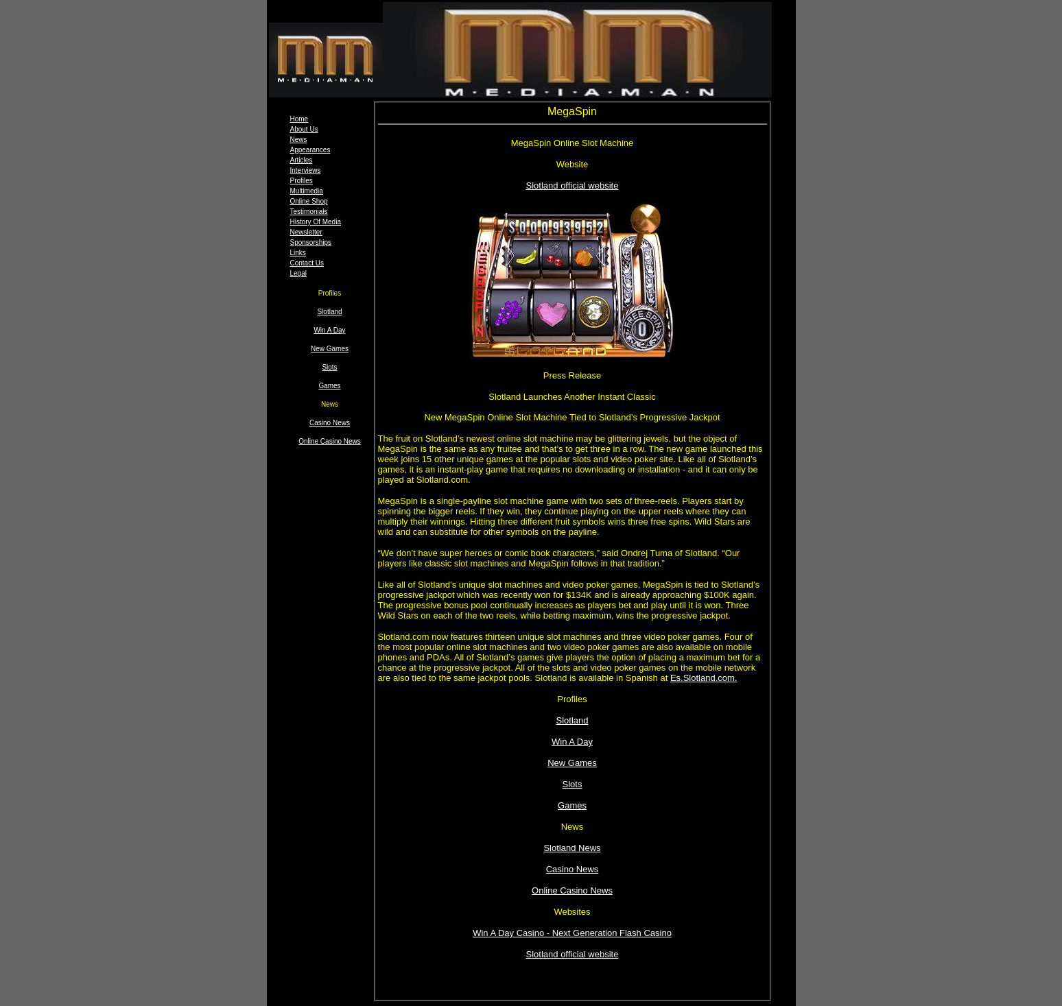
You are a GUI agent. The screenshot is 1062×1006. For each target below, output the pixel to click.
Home (299, 119)
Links (298, 252)
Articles (301, 160)
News (298, 139)
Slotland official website (572, 185)
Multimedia (306, 191)
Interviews (305, 170)
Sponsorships (311, 242)
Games (329, 386)
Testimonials (309, 211)
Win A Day (329, 330)
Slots (329, 367)
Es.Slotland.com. (704, 678)
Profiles (301, 180)
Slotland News (571, 848)
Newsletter (306, 232)
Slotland (329, 311)
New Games (330, 348)
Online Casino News (329, 441)
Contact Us (307, 263)
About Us (304, 129)
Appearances (310, 150)
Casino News (329, 423)
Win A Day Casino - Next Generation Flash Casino (572, 933)
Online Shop (309, 201)
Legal (298, 273)
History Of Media (315, 222)
